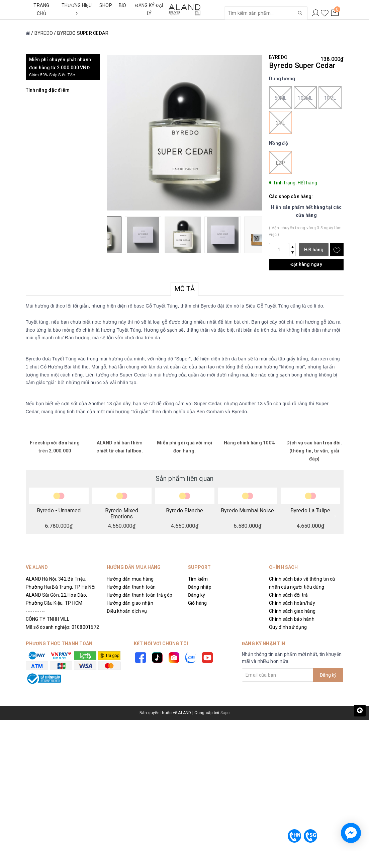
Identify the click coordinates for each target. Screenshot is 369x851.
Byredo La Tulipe (310, 511)
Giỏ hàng (197, 603)
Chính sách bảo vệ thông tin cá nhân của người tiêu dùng (302, 583)
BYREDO (278, 57)
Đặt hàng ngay (306, 264)
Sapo (225, 712)
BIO (122, 5)
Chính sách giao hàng (292, 611)
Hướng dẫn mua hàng (130, 579)
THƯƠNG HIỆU (77, 9)
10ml (330, 97)
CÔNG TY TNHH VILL (47, 619)
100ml (305, 97)
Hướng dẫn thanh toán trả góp (139, 595)
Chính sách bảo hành (291, 619)
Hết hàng (314, 249)
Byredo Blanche (184, 511)
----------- (35, 611)
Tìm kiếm (198, 579)
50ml (280, 97)
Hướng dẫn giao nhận (130, 603)
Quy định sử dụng (288, 627)
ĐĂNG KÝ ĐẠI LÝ (149, 9)
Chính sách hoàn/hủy (292, 603)
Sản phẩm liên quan (185, 479)
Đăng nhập (199, 587)
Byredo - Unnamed (59, 511)
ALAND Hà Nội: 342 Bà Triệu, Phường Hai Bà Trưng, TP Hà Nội (61, 583)
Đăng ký (196, 595)
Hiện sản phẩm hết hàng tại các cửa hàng (306, 211)
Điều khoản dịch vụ (127, 611)
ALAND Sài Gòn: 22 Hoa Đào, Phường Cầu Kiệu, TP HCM (56, 599)
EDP (280, 162)
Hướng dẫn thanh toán (131, 587)
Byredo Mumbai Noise (247, 511)
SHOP (105, 5)
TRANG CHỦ (41, 9)
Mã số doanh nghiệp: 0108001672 (62, 627)
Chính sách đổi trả (288, 595)
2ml (280, 122)
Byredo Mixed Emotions (122, 513)
